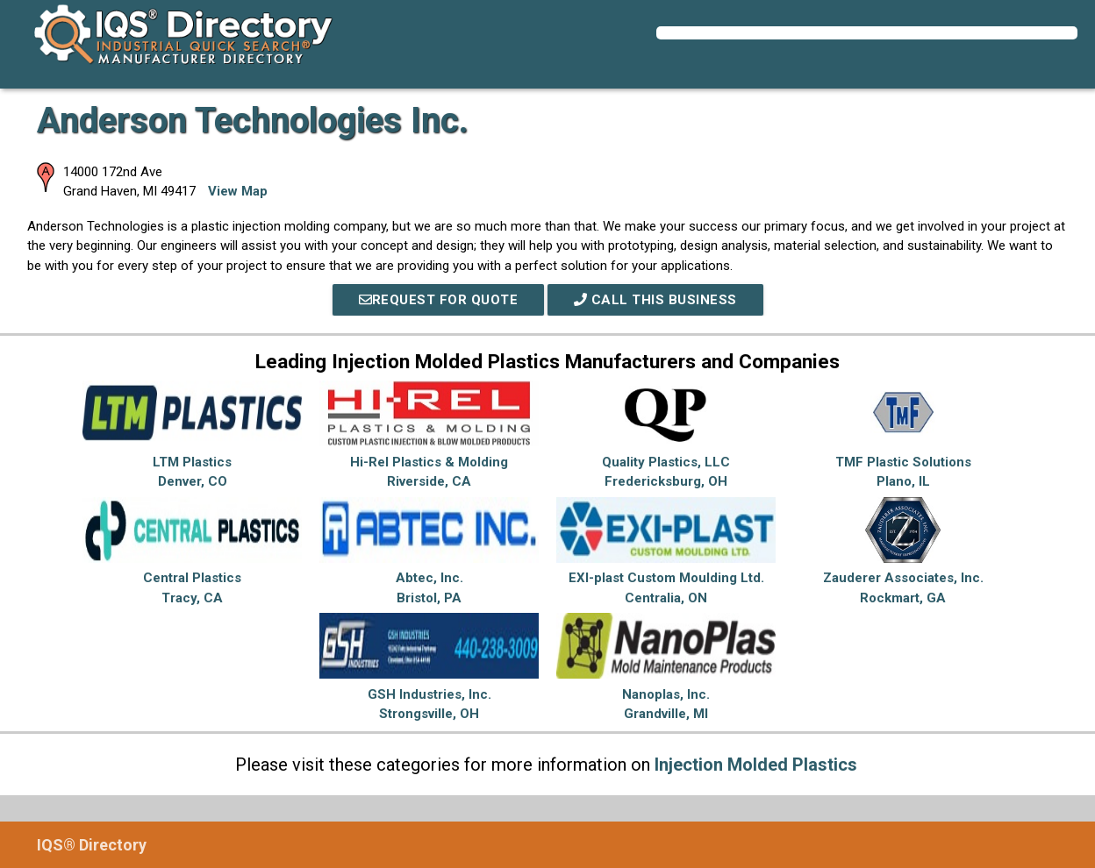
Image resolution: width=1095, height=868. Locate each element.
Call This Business (655, 300)
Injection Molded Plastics (756, 764)
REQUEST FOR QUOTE (439, 300)
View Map (238, 191)
